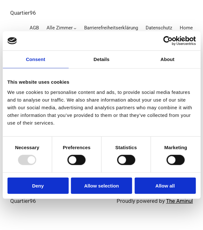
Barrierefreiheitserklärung (111, 28)
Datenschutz (159, 28)
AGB (34, 28)
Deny (38, 185)
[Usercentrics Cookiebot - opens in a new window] (168, 41)
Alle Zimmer (60, 28)
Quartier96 (23, 13)
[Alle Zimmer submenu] (75, 28)
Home (186, 28)
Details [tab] (102, 59)
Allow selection (101, 185)
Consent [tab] (35, 59)
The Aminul (179, 201)
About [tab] (168, 59)
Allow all (165, 185)
